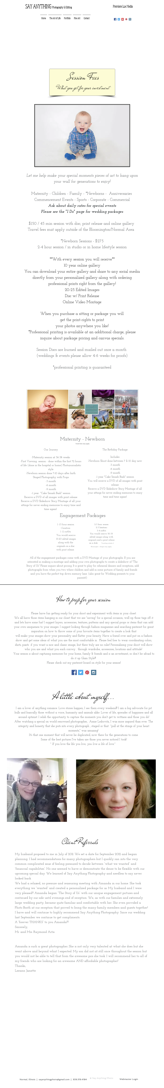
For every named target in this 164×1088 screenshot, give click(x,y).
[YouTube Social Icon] (122, 19)
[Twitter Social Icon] (119, 19)
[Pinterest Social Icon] (126, 19)
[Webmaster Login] (128, 1079)
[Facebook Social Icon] (115, 19)
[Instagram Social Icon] (130, 19)
